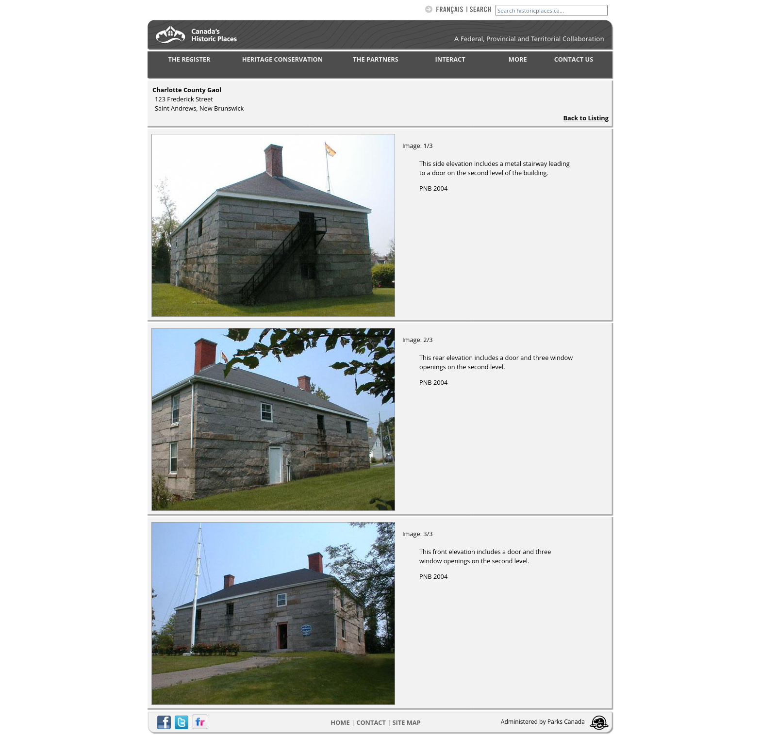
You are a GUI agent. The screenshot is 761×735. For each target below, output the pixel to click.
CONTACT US (574, 59)
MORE (518, 59)
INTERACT (450, 59)
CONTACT (371, 722)
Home (340, 722)
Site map (407, 722)
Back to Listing (586, 118)
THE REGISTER (189, 59)
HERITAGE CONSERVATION (282, 59)
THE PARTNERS (375, 59)
